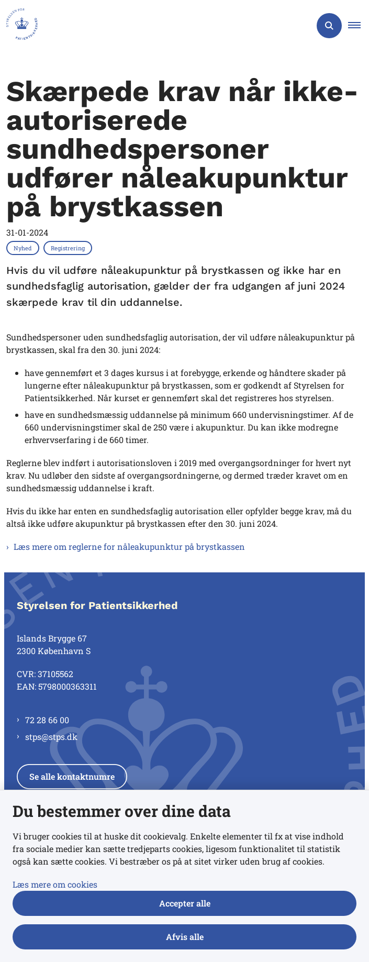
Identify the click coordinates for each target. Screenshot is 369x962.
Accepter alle (184, 903)
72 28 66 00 (47, 719)
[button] (358, 26)
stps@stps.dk (51, 736)
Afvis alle (185, 936)
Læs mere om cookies (55, 884)
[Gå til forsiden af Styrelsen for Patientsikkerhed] (19, 25)
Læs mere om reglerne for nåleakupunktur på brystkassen (129, 546)
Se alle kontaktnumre (72, 776)
